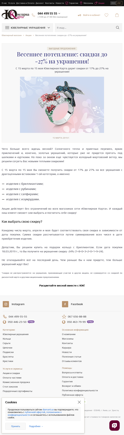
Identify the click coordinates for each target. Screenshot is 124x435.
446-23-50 (17, 322)
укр (113, 3)
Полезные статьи (71, 356)
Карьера (66, 347)
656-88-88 (77, 316)
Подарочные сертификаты (17, 391)
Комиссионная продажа (16, 382)
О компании (68, 334)
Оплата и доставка (72, 377)
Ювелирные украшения (16, 334)
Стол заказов (10, 386)
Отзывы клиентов (72, 361)
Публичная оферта (72, 395)
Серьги (6, 343)
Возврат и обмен (71, 386)
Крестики (8, 361)
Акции (99, 3)
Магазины (86, 3)
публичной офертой (35, 412)
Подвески (8, 352)
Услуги (11, 3)
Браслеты (8, 356)
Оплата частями (12, 377)
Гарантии (71, 3)
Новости (60, 3)
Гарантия (67, 381)
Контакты (49, 3)
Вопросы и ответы (72, 372)
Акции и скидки (11, 373)
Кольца (7, 338)
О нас (4, 3)
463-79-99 (76, 322)
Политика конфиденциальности (80, 390)
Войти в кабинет (89, 15)
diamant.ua (48, 409)
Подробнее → (36, 426)
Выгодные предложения (62, 48)
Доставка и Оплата (25, 3)
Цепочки (7, 347)
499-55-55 (18, 316)
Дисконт (40, 3)
